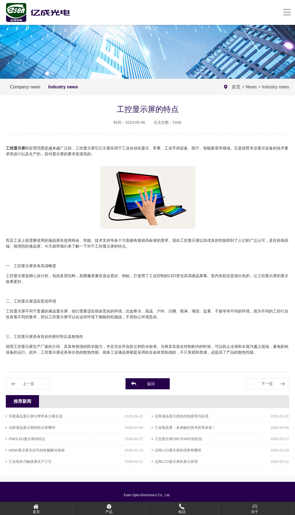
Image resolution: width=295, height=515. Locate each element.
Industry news (63, 87)
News (251, 87)
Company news (25, 87)
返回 (151, 384)
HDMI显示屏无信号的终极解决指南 (36, 450)
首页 (236, 87)
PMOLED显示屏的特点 (27, 439)
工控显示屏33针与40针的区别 (178, 439)
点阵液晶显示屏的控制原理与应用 (181, 416)
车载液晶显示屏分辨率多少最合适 (35, 416)
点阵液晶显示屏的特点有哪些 (32, 427)
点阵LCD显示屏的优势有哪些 (178, 450)
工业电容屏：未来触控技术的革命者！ (185, 427)
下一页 (267, 384)
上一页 (28, 384)
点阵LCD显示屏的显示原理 (176, 461)
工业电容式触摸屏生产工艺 (30, 461)
